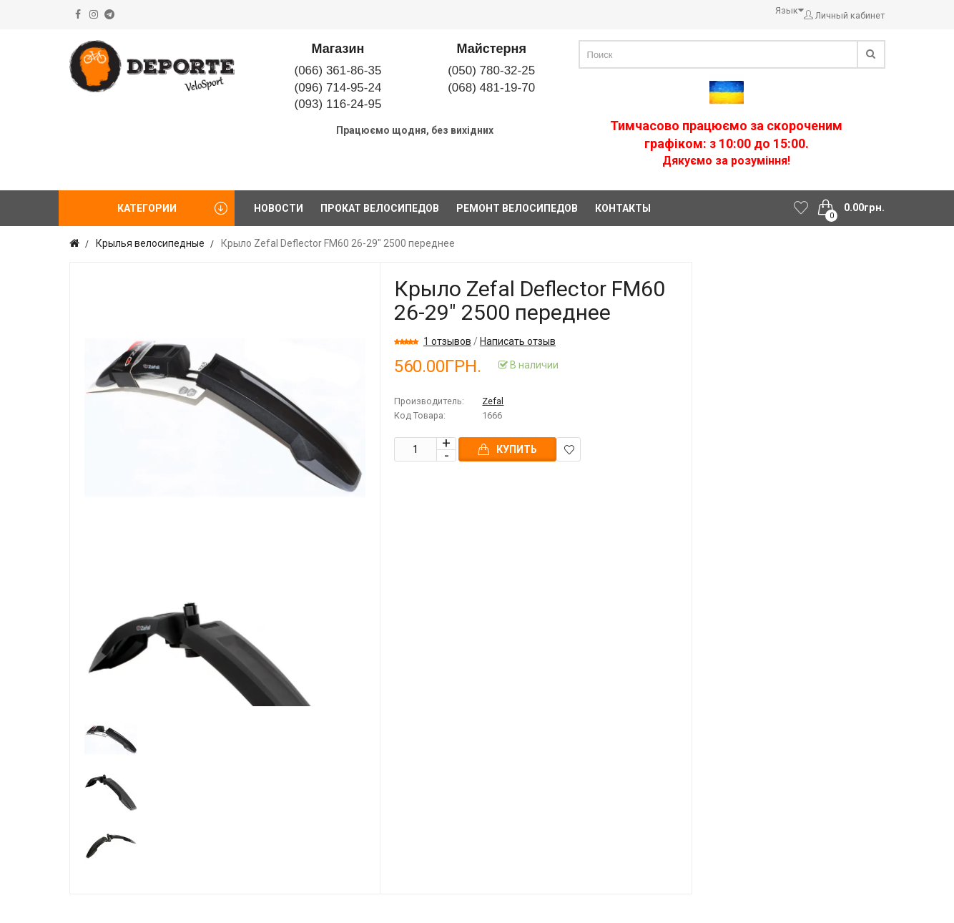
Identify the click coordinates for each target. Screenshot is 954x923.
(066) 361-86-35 (337, 70)
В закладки (569, 450)
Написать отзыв (518, 341)
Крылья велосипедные (150, 243)
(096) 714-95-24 (337, 87)
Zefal (492, 401)
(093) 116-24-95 (337, 104)
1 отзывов (447, 341)
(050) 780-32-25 (491, 70)
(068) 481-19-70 (491, 87)
